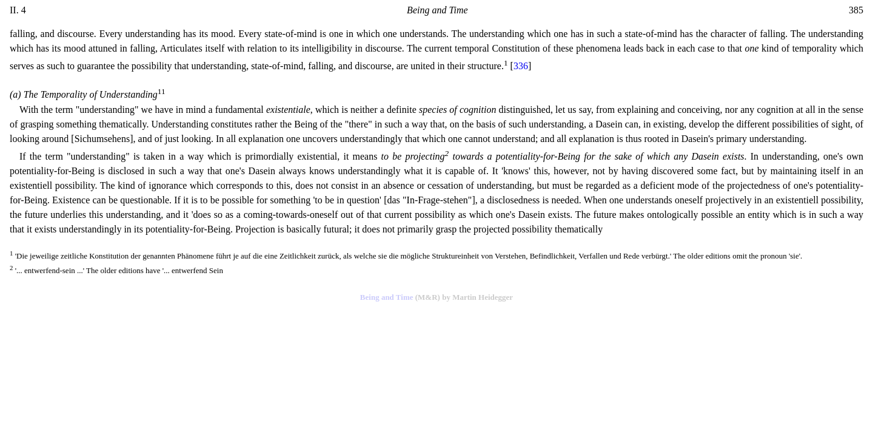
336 (520, 66)
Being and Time (386, 297)
